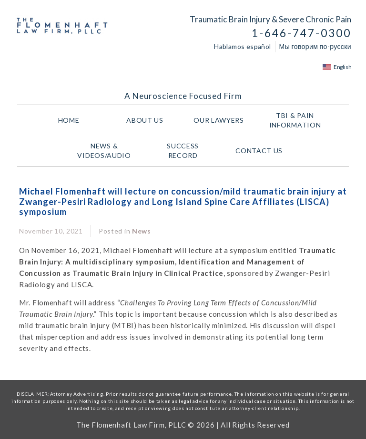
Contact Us (259, 150)
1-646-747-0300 (301, 33)
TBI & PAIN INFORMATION (297, 120)
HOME (69, 120)
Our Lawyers (221, 120)
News (141, 231)
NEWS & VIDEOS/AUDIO (106, 150)
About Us (144, 120)
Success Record (183, 150)
